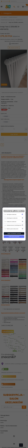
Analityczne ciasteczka (11, 221)
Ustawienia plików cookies (14, 211)
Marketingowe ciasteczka (12, 218)
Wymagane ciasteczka (11, 214)
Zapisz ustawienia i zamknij (14, 233)
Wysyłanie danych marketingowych (14, 225)
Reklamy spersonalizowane (12, 228)
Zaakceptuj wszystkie (14, 236)
